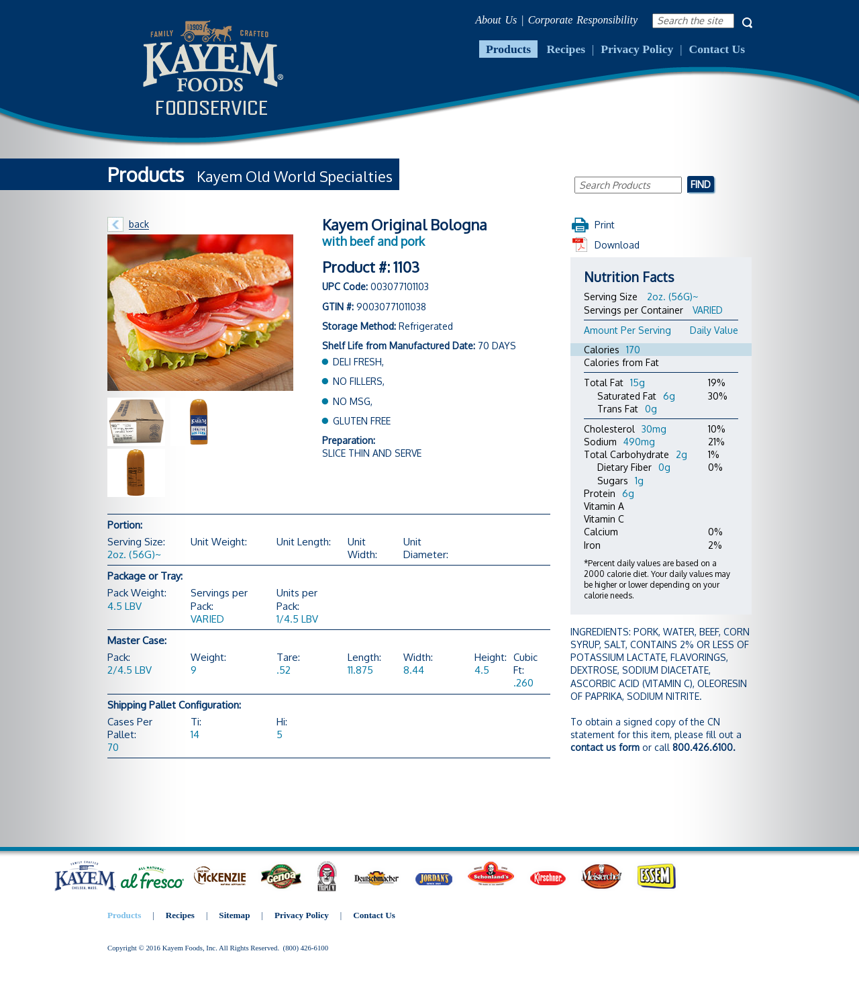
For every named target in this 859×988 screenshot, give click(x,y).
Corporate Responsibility (583, 20)
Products (508, 49)
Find (701, 184)
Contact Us (717, 49)
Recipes (565, 49)
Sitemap (234, 915)
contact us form (605, 747)
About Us (496, 20)
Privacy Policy (637, 49)
